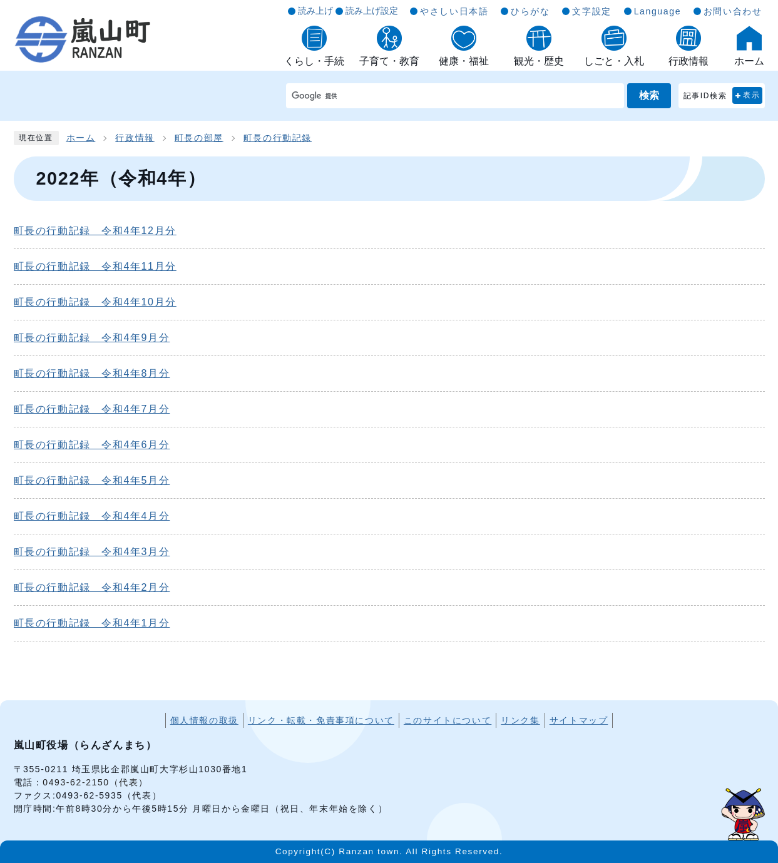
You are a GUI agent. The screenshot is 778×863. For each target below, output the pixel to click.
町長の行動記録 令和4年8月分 (92, 373)
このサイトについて (447, 720)
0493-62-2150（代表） (95, 782)
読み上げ (315, 11)
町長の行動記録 (277, 138)
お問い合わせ (733, 11)
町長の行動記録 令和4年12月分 (95, 230)
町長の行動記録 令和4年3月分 (92, 551)
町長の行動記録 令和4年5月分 (92, 480)
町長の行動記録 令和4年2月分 (92, 587)
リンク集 (520, 720)
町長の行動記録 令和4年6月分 (92, 444)
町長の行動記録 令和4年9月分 (92, 337)
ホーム (81, 138)
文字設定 (591, 11)
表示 (751, 95)
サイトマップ (579, 720)
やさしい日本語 (454, 11)
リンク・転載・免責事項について (321, 720)
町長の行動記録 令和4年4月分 (92, 516)
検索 (649, 95)
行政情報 (134, 138)
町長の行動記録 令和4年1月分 (92, 623)
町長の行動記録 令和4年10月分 (95, 302)
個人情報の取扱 (204, 720)
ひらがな (530, 11)
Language (657, 11)
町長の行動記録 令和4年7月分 (92, 409)
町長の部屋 (199, 138)
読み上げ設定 (371, 11)
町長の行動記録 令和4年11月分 (95, 266)
